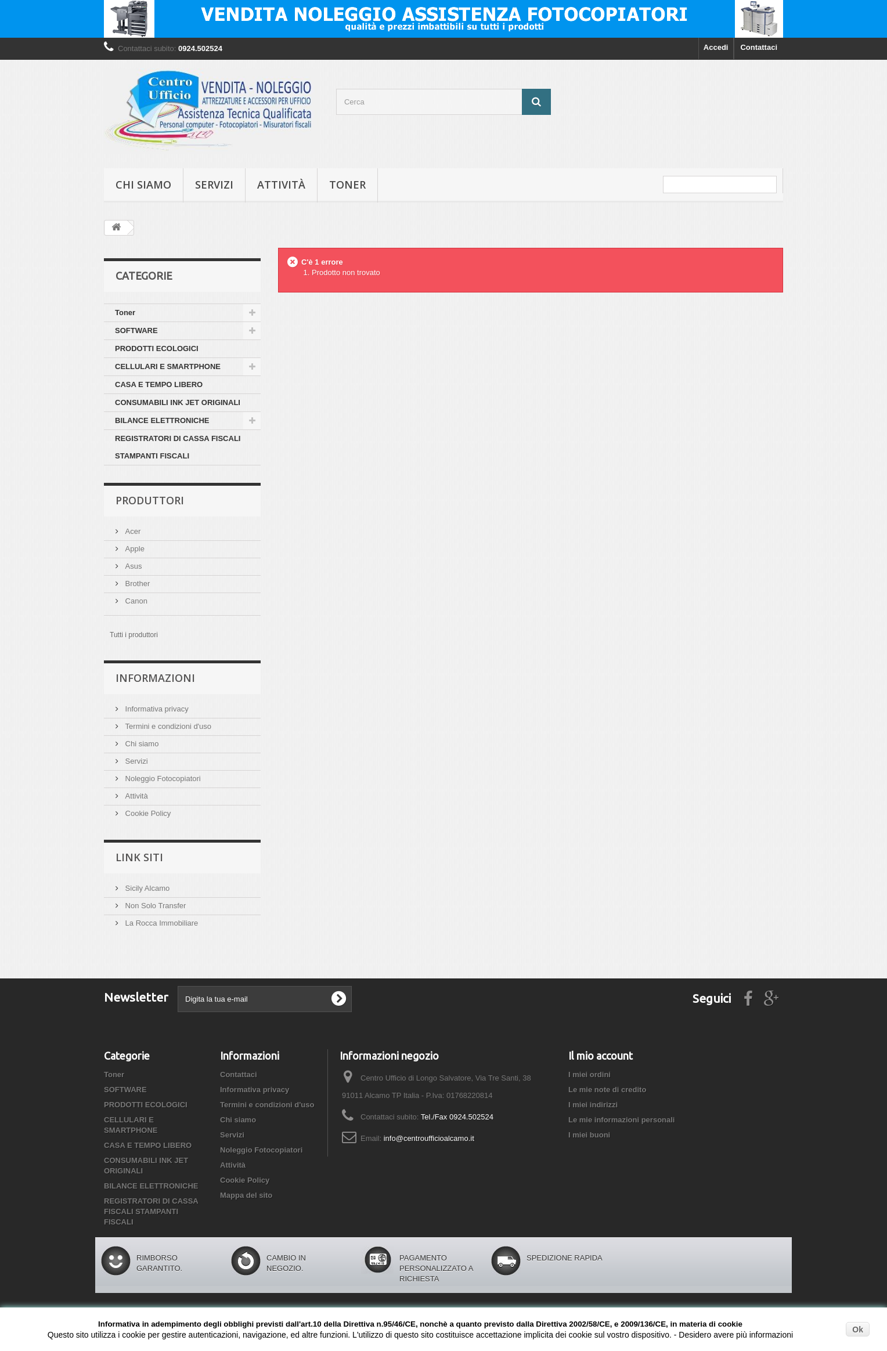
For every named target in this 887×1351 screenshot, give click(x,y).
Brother (136, 583)
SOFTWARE (136, 330)
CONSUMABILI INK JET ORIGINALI (177, 402)
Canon (135, 601)
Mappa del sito (246, 1195)
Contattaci (758, 47)
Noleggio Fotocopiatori (162, 778)
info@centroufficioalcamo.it (429, 1138)
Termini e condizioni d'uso (167, 726)
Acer (131, 531)
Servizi (214, 185)
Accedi (716, 47)
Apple (134, 548)
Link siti (139, 857)
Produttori (150, 500)
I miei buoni (589, 1134)
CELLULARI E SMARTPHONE (168, 366)
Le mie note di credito (607, 1089)
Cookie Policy (147, 813)
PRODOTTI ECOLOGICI (157, 348)
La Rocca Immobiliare (160, 923)
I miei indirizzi (593, 1104)
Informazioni (155, 678)
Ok (857, 1329)
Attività (281, 185)
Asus (132, 566)
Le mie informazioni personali (621, 1119)
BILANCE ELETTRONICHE (162, 420)
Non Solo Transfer (154, 905)
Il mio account (600, 1055)
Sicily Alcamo (146, 888)
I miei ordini (589, 1074)
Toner (347, 185)
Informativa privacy (156, 709)
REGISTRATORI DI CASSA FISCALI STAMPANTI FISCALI (177, 447)
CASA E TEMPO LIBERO (159, 384)
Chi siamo (143, 185)
